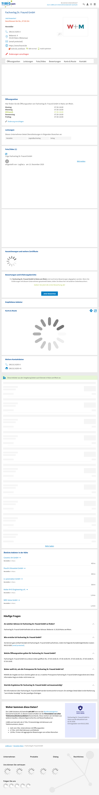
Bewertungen (55, 61)
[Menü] (95, 4)
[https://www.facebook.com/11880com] (5, 786)
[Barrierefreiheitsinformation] (92, 4)
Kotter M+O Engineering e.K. (15, 589)
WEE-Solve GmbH (10, 600)
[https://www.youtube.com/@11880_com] (28, 786)
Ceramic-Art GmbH (11, 557)
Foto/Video (41, 61)
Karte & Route (70, 61)
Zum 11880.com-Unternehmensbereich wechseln (62, 5)
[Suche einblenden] (84, 4)
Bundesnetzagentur (51, 711)
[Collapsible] (93, 624)
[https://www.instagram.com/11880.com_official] (11, 786)
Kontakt (82, 61)
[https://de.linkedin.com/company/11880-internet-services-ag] (22, 786)
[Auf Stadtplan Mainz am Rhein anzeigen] (95, 310)
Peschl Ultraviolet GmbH (13, 568)
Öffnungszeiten (13, 61)
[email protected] (18, 645)
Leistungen (28, 61)
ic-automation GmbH (12, 579)
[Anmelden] (88, 4)
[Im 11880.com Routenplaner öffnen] (91, 310)
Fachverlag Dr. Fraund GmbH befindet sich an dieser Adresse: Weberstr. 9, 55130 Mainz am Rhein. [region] (38, 629)
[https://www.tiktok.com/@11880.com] (17, 786)
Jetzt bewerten (49, 293)
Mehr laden (49, 546)
